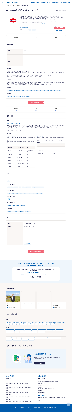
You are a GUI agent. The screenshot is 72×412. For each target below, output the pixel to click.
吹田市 (25, 322)
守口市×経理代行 (34, 330)
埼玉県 (17, 383)
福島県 (26, 380)
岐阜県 (26, 387)
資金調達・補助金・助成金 (43, 388)
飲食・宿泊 (50, 397)
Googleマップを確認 (27, 243)
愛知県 (7, 388)
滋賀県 (23, 392)
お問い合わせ (56, 407)
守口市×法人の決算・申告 (10, 330)
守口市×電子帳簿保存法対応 (51, 330)
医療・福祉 (61, 399)
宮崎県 (23, 401)
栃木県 (10, 383)
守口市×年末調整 (28, 330)
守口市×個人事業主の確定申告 (20, 330)
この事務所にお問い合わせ (35, 102)
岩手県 (13, 380)
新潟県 (7, 387)
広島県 (17, 396)
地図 (56, 37)
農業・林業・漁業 (55, 399)
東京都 (23, 383)
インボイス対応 (41, 381)
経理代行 (59, 380)
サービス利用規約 (34, 407)
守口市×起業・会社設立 (59, 330)
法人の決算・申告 (41, 380)
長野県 (23, 387)
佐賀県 (10, 401)
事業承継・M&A (47, 385)
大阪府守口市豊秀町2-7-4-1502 (27, 27)
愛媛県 (29, 396)
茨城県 (7, 383)
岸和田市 (14, 322)
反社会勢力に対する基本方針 (48, 407)
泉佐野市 (50, 322)
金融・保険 (63, 397)
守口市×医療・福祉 (24, 339)
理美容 (39, 399)
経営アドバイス (51, 388)
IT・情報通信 (58, 397)
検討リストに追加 (59, 30)
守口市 (18, 5)
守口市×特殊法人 (31, 339)
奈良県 (17, 392)
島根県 (10, 396)
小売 (43, 397)
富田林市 (54, 322)
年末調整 (55, 380)
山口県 (20, 396)
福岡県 (7, 401)
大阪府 (14, 5)
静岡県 (29, 387)
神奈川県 (26, 383)
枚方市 (40, 322)
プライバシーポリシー (22, 407)
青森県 (10, 380)
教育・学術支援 (44, 399)
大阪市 (7, 322)
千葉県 (20, 383)
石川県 (13, 387)
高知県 (7, 397)
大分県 (20, 401)
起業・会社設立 (41, 385)
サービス (49, 399)
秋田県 (20, 380)
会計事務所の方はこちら (65, 2)
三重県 (20, 392)
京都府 (10, 392)
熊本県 (17, 401)
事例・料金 (16, 37)
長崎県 (13, 401)
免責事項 (28, 407)
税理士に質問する (55, 2)
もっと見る (40, 363)
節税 (53, 381)
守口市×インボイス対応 (42, 330)
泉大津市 (29, 322)
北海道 (7, 380)
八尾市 (47, 322)
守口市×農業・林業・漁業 (16, 339)
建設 (39, 397)
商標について (40, 407)
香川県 (26, 396)
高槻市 (33, 322)
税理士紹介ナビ (9, 5)
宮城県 (17, 380)
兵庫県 (13, 392)
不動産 (53, 397)
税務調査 (56, 381)
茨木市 (43, 322)
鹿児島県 (26, 401)
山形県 (23, 380)
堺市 (10, 322)
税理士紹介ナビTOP (35, 2)
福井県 (17, 387)
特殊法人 (39, 400)
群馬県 (13, 383)
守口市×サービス (9, 339)
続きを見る (43, 23)
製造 (41, 397)
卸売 (46, 397)
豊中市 (18, 322)
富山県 (10, 387)
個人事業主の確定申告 (49, 380)
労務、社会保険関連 (41, 392)
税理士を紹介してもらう (45, 2)
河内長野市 (63, 322)
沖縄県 (30, 401)
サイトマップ (16, 407)
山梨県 (20, 387)
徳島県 (23, 396)
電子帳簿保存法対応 (48, 381)
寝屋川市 (58, 322)
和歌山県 (26, 392)
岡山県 (13, 396)
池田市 (21, 322)
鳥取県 (7, 396)
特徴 (36, 37)
